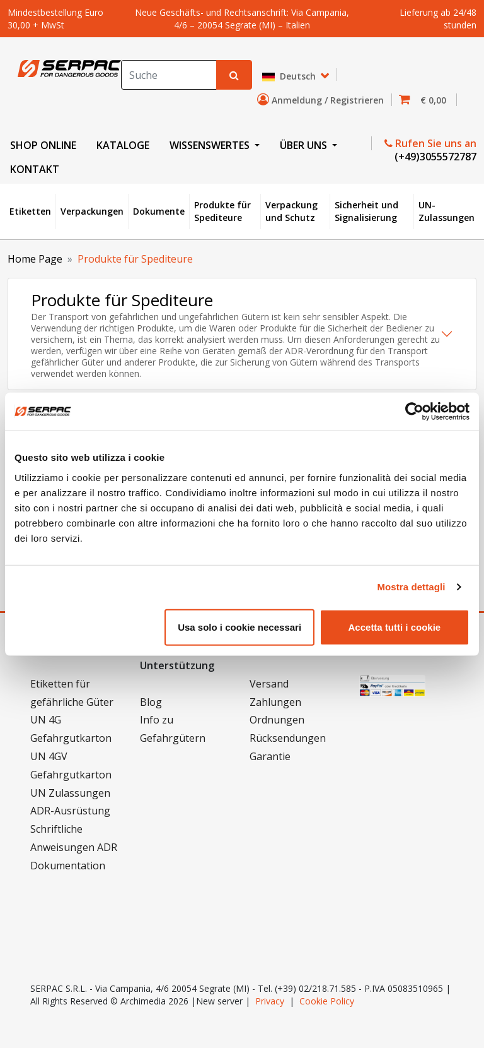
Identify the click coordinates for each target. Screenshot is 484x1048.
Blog (151, 702)
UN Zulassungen (70, 793)
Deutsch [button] (290, 76)
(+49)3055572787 (434, 157)
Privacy (269, 1001)
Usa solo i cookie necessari (239, 626)
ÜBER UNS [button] (305, 145)
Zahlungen (275, 702)
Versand (269, 684)
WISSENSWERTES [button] (211, 145)
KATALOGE (122, 145)
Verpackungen (92, 211)
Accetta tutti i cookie (395, 626)
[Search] (169, 75)
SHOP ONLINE (43, 145)
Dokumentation (67, 865)
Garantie (270, 756)
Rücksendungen (288, 738)
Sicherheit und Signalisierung (366, 211)
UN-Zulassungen (446, 211)
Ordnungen (277, 720)
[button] (426, 100)
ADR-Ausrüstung (70, 811)
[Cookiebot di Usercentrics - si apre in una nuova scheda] (414, 411)
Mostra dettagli (411, 586)
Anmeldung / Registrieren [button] (323, 99)
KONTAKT (34, 169)
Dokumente (159, 211)
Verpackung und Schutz (291, 211)
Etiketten (30, 211)
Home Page (35, 259)
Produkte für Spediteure (222, 211)
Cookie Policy (326, 1001)
